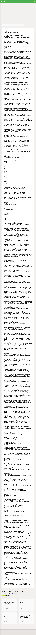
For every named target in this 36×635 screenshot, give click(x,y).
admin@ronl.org (22, 631)
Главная (4, 24)
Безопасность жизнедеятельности (17, 24)
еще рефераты (6, 595)
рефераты (9, 24)
